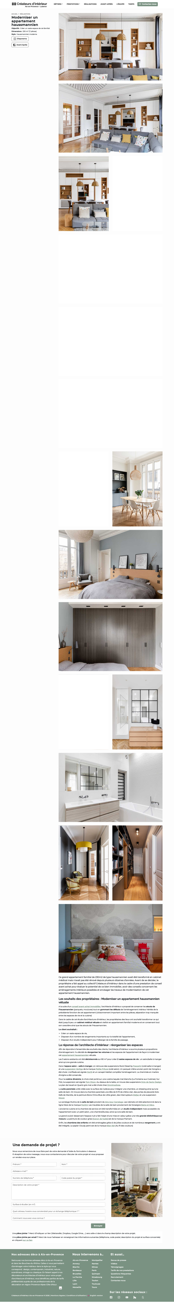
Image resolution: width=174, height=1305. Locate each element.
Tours (94, 1287)
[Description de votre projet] (58, 1191)
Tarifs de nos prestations (122, 1270)
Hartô (89, 1072)
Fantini (84, 1105)
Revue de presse (118, 1260)
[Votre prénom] (34, 1164)
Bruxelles (77, 1274)
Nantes (95, 1264)
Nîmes (95, 1267)
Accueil (14, 14)
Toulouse (96, 1284)
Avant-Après (107, 4)
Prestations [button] (73, 4)
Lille (74, 1280)
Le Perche (77, 1277)
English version (95, 1299)
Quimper (96, 1274)
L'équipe (120, 4)
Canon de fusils (100, 1119)
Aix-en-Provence (80, 1260)
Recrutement (117, 1277)
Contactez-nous (147, 4)
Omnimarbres (113, 1085)
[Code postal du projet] (82, 1178)
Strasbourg (97, 1277)
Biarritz (76, 1267)
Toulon (95, 1280)
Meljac (136, 1095)
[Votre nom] (82, 1164)
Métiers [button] (57, 4)
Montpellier (97, 1260)
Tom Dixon (91, 1082)
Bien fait (111, 1126)
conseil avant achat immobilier (86, 1006)
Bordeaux (77, 1270)
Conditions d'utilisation (76, 1299)
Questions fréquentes (121, 1274)
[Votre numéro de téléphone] (34, 1178)
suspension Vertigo (74, 1069)
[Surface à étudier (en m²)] (58, 1204)
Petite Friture (102, 1069)
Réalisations (90, 4)
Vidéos (114, 1264)
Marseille (77, 1287)
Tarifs (131, 4)
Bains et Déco (147, 1105)
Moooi (61, 1098)
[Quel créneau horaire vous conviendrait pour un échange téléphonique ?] (58, 1211)
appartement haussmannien (75, 1055)
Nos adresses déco (33, 1256)
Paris (94, 1270)
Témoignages (117, 1267)
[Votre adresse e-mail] (58, 1171)
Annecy (76, 1264)
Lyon (75, 1284)
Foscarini (137, 1066)
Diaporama (20, 38)
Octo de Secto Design (151, 1082)
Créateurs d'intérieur (29, 5)
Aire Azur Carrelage (114, 1102)
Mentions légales (58, 1299)
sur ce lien (27, 1240)
